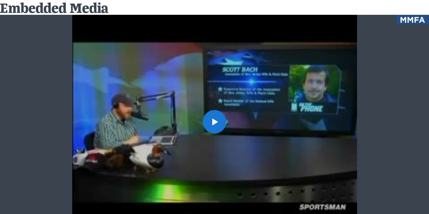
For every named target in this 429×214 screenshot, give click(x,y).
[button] (214, 122)
